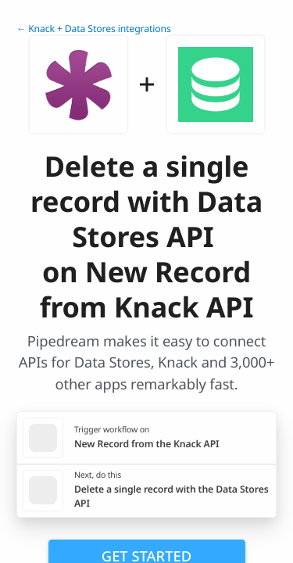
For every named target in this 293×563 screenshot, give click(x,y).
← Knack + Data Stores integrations (93, 28)
